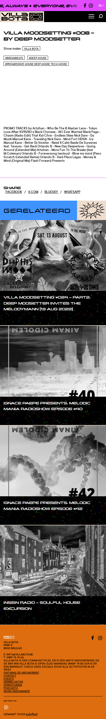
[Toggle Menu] (91, 16)
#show (13, 318)
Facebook (14, 192)
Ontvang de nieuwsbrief (21, 673)
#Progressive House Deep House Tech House (36, 64)
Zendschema (13, 685)
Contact (10, 676)
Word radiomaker (17, 691)
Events (9, 679)
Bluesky (52, 192)
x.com (33, 192)
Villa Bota (31, 48)
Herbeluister (13, 682)
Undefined (32, 714)
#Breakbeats (14, 58)
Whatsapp (72, 192)
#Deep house (37, 58)
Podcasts (11, 688)
